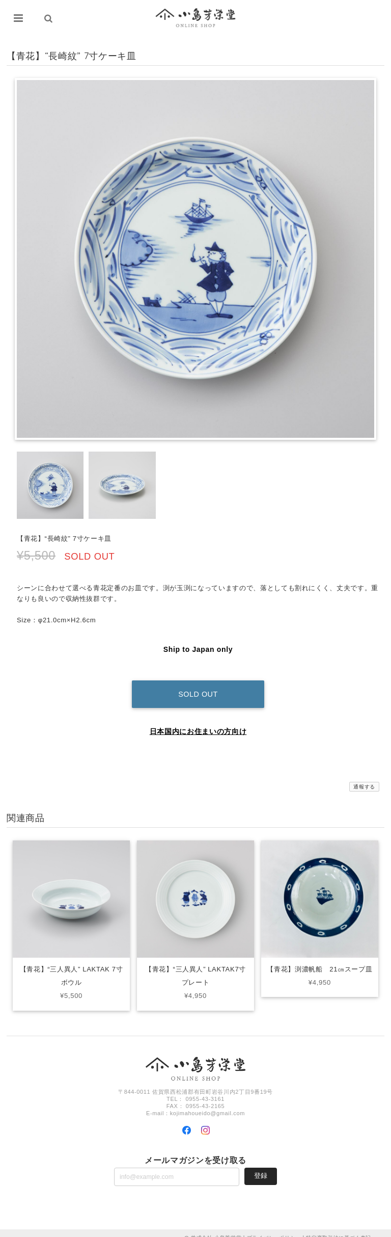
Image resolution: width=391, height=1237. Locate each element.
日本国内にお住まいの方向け (198, 722)
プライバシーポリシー (274, 1228)
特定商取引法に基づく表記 (338, 1228)
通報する (364, 777)
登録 (260, 1166)
